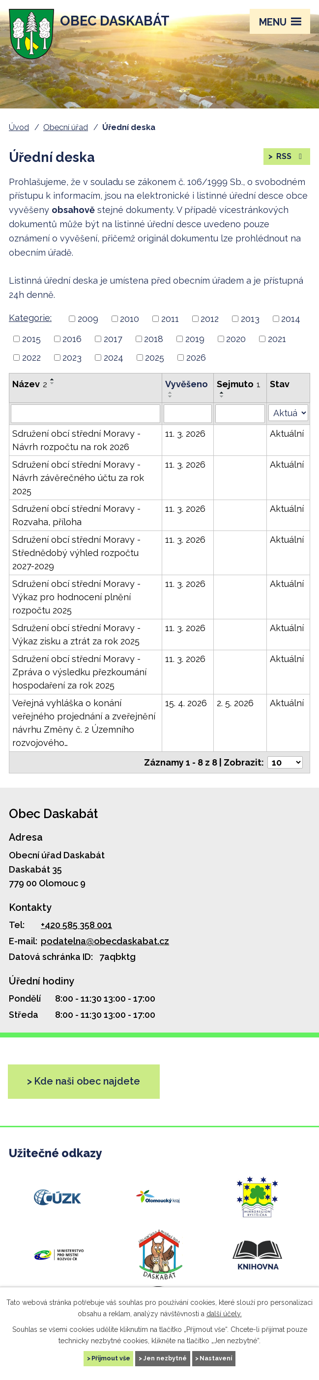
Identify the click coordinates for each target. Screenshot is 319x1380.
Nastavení (216, 1358)
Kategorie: (30, 318)
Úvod (19, 127)
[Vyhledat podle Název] (85, 413)
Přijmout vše (110, 1358)
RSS (289, 156)
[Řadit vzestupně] (52, 379)
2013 (250, 319)
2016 (72, 339)
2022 (31, 357)
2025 (154, 357)
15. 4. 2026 (186, 703)
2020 (236, 339)
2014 (290, 319)
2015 (31, 339)
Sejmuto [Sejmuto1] (239, 384)
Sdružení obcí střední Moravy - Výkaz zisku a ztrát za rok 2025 (76, 634)
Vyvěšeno (186, 384)
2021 (277, 339)
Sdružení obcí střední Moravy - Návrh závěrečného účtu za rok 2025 (78, 477)
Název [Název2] (29, 384)
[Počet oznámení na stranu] (285, 762)
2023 (72, 357)
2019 (194, 339)
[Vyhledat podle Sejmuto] (240, 413)
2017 (113, 339)
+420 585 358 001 (76, 925)
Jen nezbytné (165, 1358)
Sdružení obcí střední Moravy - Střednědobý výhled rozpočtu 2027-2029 (76, 552)
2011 (170, 319)
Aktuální (287, 433)
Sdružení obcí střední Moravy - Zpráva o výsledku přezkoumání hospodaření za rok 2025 (79, 672)
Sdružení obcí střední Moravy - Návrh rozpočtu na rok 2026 (76, 440)
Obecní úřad (65, 127)
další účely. (224, 1313)
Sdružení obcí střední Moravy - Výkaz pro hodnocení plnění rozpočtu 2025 (76, 597)
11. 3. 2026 (185, 433)
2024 (113, 357)
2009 (88, 319)
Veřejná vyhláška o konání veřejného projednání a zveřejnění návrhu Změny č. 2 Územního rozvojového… (83, 723)
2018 (153, 339)
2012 (210, 319)
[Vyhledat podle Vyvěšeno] (188, 413)
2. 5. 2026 (235, 703)
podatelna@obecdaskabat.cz (105, 941)
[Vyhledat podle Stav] (288, 412)
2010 (129, 319)
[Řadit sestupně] (52, 383)
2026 (196, 357)
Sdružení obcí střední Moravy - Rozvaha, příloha (76, 515)
